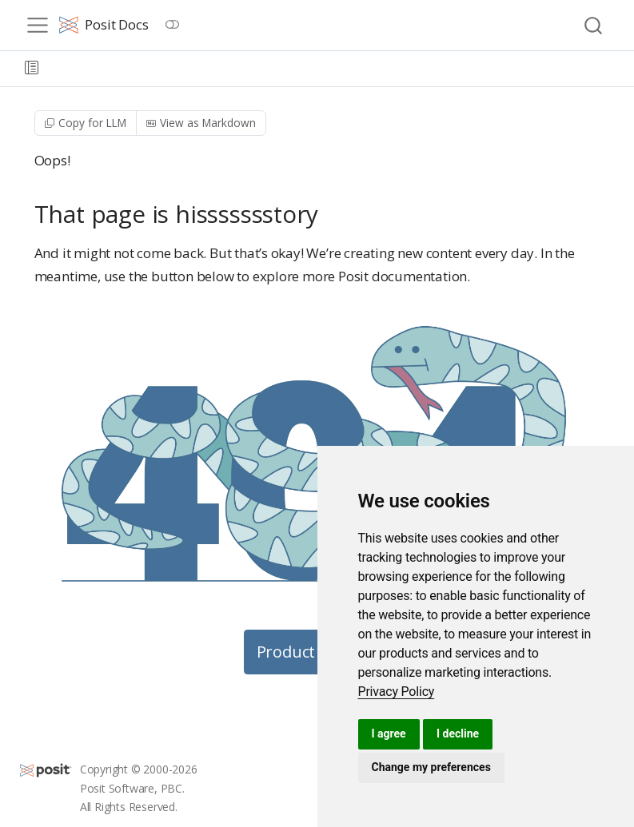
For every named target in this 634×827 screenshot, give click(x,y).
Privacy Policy (396, 691)
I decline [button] (458, 733)
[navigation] (336, 68)
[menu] (37, 25)
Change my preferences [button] (431, 767)
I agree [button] (389, 733)
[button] (32, 68)
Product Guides (314, 651)
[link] (396, 691)
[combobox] (594, 25)
